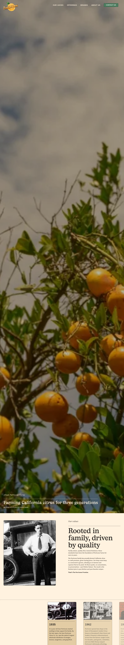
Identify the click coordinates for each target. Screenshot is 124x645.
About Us (95, 5)
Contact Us (111, 5)
